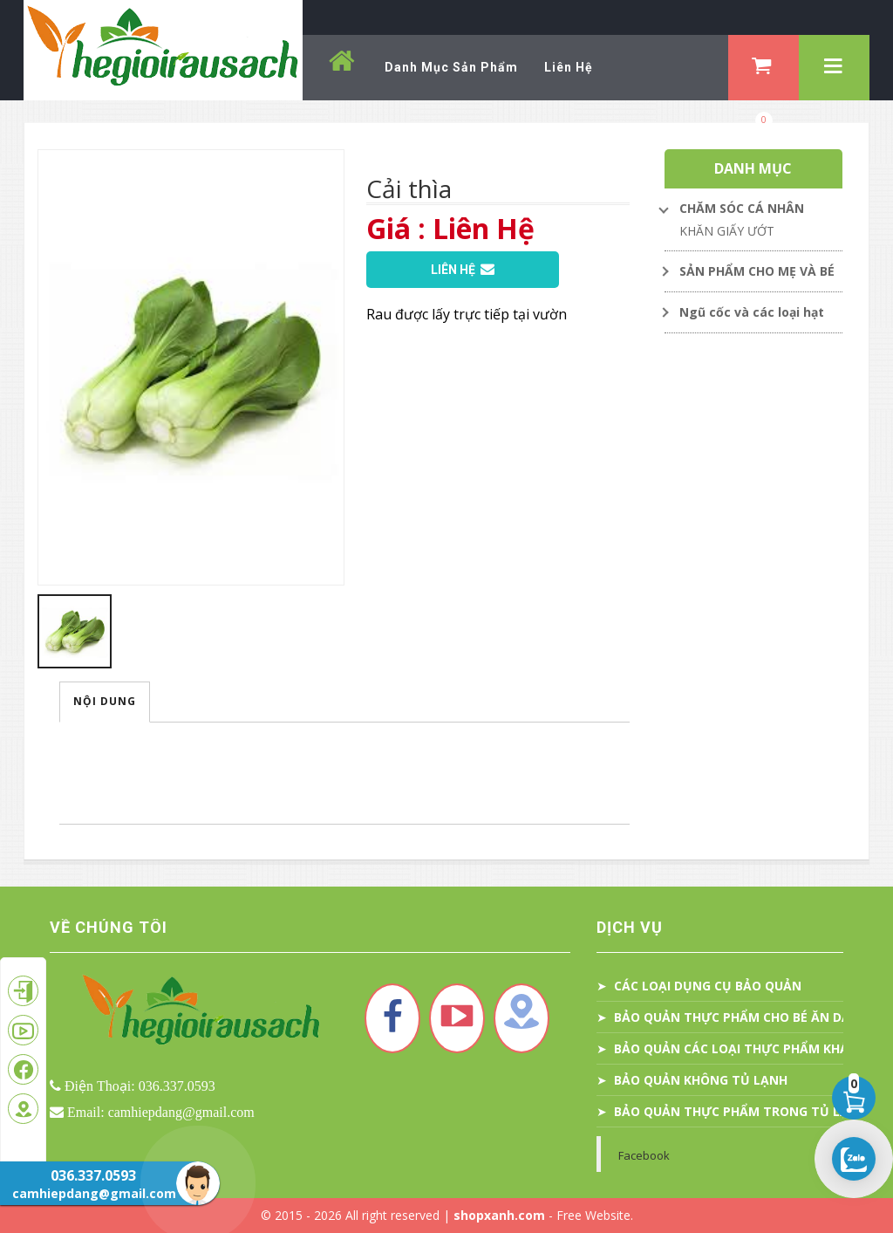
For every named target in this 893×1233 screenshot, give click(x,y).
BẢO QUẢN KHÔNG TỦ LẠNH (700, 1080)
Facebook (644, 1155)
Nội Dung (104, 701)
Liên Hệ (462, 270)
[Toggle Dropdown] (754, 208)
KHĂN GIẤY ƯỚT (726, 231)
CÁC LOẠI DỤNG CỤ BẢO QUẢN (707, 985)
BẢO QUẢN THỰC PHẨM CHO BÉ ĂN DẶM (738, 1017)
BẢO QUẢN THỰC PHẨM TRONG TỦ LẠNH (740, 1111)
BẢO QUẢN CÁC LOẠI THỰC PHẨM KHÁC (735, 1048)
